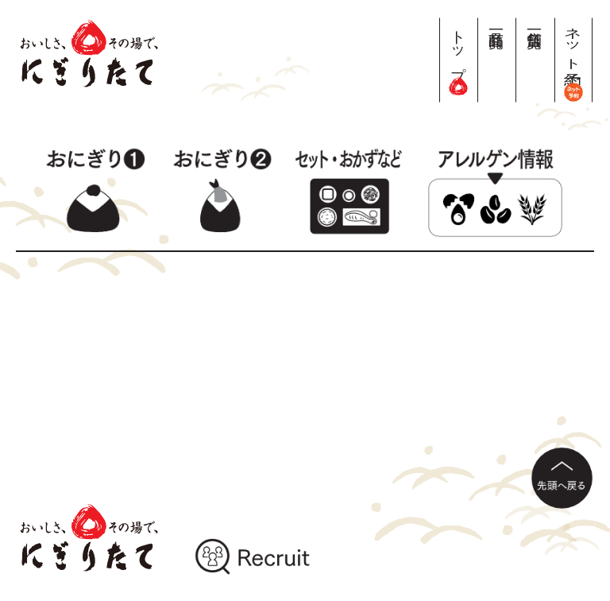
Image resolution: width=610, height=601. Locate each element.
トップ (458, 56)
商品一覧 (496, 22)
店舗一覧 (535, 22)
